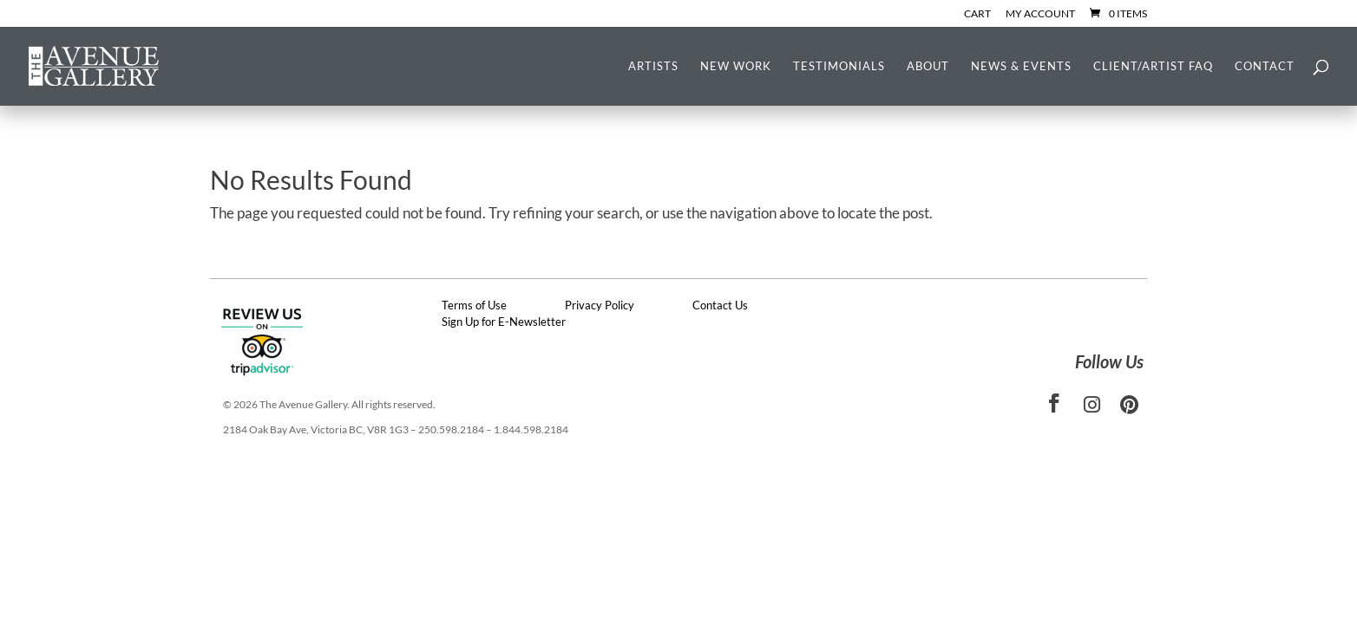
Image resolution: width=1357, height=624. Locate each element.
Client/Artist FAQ (1153, 66)
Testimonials (839, 66)
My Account (1040, 14)
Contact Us (720, 305)
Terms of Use (474, 305)
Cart (977, 14)
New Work (735, 66)
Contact (1265, 66)
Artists (653, 66)
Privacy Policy (599, 305)
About (928, 66)
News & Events (1021, 66)
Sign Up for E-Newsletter (504, 321)
